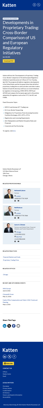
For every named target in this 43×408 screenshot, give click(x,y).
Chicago (17, 232)
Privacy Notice (7, 388)
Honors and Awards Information (12, 395)
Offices (5, 372)
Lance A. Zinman (19, 224)
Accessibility (6, 397)
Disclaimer (6, 386)
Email (4, 376)
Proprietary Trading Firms (11, 260)
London (17, 196)
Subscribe (8, 363)
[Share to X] (9, 326)
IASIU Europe (7, 288)
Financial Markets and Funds (11, 257)
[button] (4, 326)
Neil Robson (18, 207)
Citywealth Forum (8, 294)
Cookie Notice (7, 390)
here (14, 131)
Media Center (7, 374)
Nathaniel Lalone (19, 190)
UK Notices (6, 393)
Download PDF (8, 61)
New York (18, 237)
